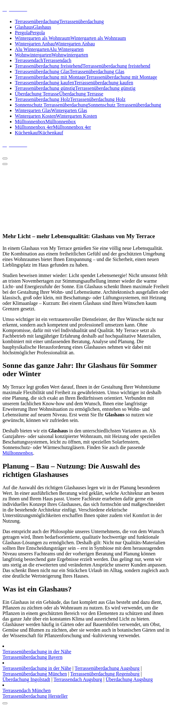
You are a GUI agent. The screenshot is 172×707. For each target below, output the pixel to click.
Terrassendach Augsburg (78, 679)
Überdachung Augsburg (129, 679)
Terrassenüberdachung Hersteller (35, 696)
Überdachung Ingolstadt (26, 679)
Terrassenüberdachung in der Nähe (36, 651)
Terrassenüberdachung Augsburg (107, 668)
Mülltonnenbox (17, 453)
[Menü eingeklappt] (4, 158)
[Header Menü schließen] (4, 164)
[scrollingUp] (4, 703)
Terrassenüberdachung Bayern (32, 657)
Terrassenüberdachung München (34, 673)
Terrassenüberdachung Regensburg (105, 673)
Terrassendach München (26, 690)
